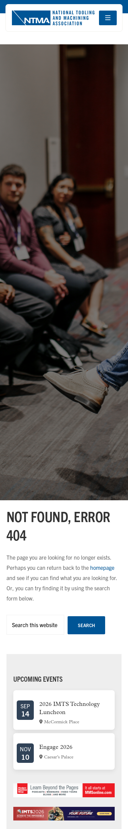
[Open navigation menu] (108, 18)
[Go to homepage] (53, 18)
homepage (102, 567)
